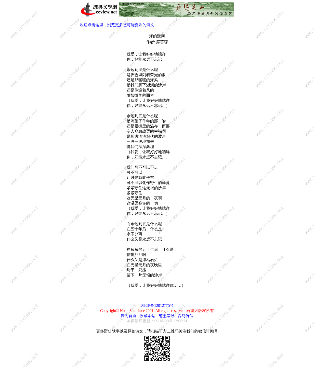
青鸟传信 (185, 316)
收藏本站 (147, 316)
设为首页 (128, 316)
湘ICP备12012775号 (157, 305)
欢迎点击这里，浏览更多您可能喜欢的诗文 (117, 25)
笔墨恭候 (166, 316)
